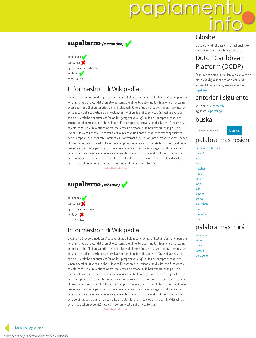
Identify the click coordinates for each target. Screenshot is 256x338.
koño (199, 240)
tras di (199, 173)
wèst (198, 158)
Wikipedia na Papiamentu (119, 168)
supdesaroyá (215, 111)
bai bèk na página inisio (23, 328)
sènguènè (201, 235)
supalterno (235, 50)
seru (198, 219)
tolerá (199, 245)
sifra (198, 209)
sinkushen (202, 204)
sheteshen (202, 214)
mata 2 (200, 153)
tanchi (199, 178)
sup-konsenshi (216, 106)
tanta (199, 184)
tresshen (201, 168)
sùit (198, 189)
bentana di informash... (209, 148)
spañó (199, 199)
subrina (200, 194)
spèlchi (200, 250)
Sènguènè (202, 255)
